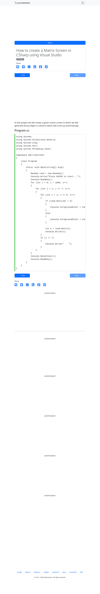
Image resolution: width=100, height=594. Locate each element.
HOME (19, 581)
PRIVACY (37, 581)
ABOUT (28, 581)
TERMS (46, 581)
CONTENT (73, 581)
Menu (50, 43)
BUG (64, 581)
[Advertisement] (50, 24)
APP (81, 581)
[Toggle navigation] (83, 3)
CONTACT (55, 581)
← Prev (22, 75)
